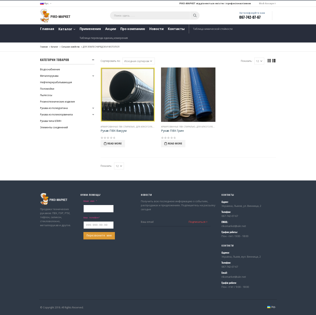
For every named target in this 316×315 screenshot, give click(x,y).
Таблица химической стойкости (213, 29)
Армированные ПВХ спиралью (118, 126)
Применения (90, 29)
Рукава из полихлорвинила (56, 114)
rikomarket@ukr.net (233, 226)
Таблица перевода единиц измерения (104, 38)
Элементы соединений (54, 127)
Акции (110, 29)
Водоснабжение (50, 69)
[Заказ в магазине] (139, 61)
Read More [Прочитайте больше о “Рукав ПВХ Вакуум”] (114, 143)
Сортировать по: (111, 61)
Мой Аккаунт (267, 3)
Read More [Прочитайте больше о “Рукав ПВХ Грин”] (175, 143)
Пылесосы (46, 95)
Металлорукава (49, 76)
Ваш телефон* (91, 218)
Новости (156, 29)
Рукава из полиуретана (54, 108)
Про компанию (132, 29)
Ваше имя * (90, 201)
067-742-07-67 (250, 17)
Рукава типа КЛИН (50, 121)
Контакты (176, 29)
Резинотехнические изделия (57, 101)
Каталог (65, 29)
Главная (47, 29)
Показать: (246, 61)
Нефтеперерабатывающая (56, 82)
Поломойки (47, 88)
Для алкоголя (144, 126)
